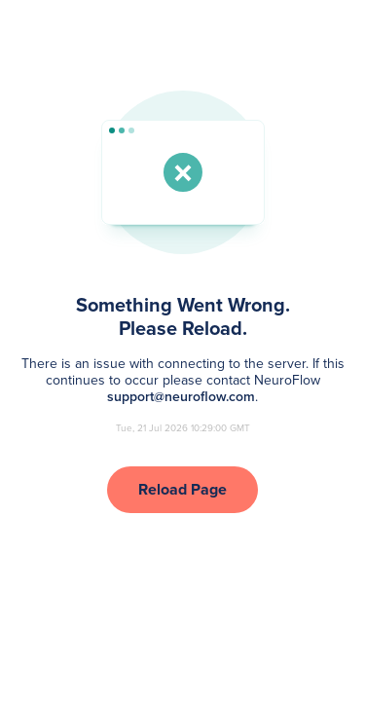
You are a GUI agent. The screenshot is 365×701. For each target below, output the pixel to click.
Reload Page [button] (182, 489)
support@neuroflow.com (181, 397)
